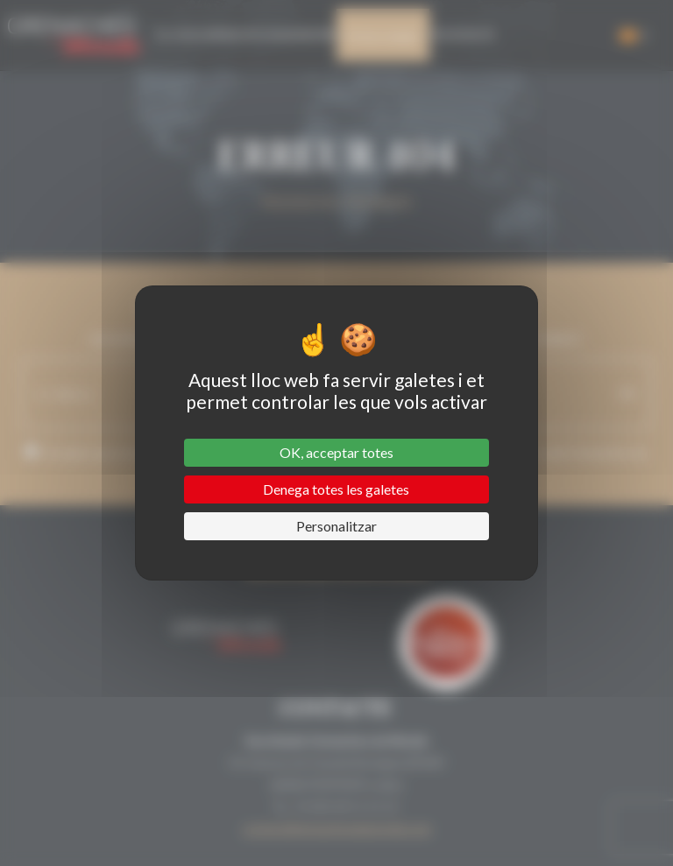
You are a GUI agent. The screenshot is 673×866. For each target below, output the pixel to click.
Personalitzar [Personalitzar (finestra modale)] (336, 525)
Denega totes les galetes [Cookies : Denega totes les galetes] (336, 489)
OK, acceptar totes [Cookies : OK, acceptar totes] (336, 452)
